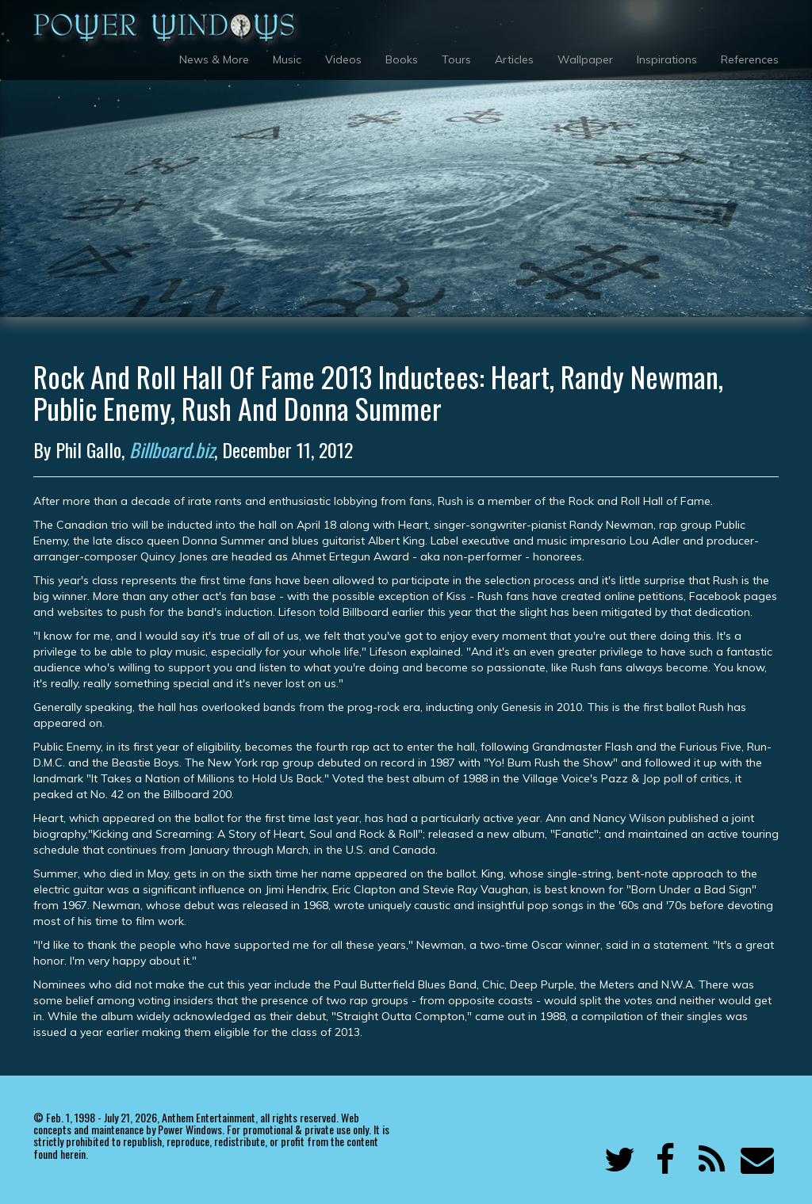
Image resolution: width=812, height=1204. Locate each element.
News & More (214, 59)
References (750, 59)
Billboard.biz (171, 449)
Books (401, 59)
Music (287, 59)
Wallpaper (585, 59)
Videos (343, 59)
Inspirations (667, 59)
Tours (456, 59)
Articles (514, 59)
